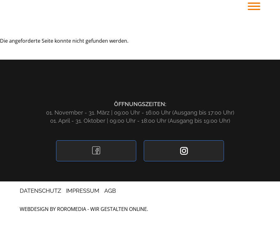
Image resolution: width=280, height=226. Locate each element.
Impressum (82, 190)
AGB (110, 190)
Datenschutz (40, 190)
